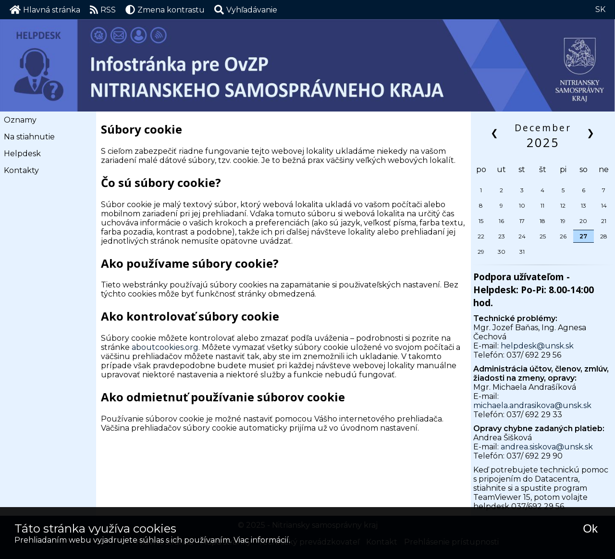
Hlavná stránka (45, 9)
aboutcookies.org (165, 347)
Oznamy (20, 119)
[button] (245, 9)
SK (600, 9)
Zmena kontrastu (165, 9)
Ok (590, 528)
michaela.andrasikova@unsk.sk (532, 405)
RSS (103, 9)
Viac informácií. (262, 540)
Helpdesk (22, 153)
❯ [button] (591, 132)
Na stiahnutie (29, 136)
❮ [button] (495, 132)
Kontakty (21, 170)
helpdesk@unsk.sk (537, 345)
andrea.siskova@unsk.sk (547, 446)
